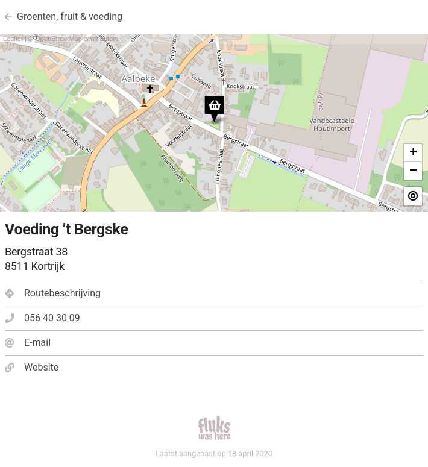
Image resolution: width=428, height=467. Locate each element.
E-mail (28, 342)
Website (31, 367)
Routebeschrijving (53, 293)
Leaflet (13, 38)
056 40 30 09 (42, 318)
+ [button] (413, 153)
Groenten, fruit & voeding (69, 16)
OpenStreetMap (58, 38)
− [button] (413, 171)
